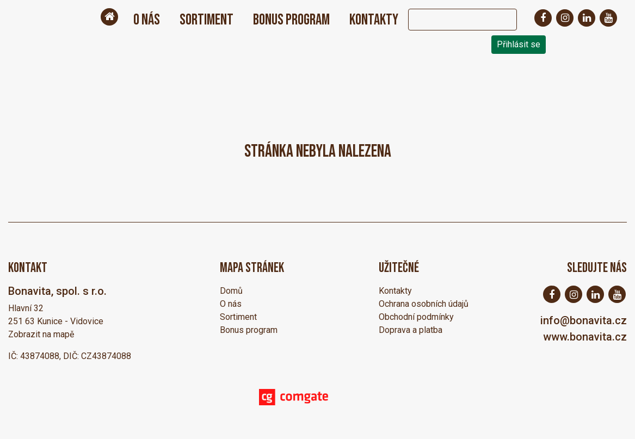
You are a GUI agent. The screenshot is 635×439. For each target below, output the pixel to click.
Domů (231, 291)
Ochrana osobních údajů (423, 304)
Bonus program (291, 20)
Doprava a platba (410, 330)
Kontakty (373, 20)
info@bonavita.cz (583, 320)
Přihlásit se (518, 44)
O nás (146, 20)
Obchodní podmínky (416, 317)
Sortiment (206, 20)
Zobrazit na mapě (41, 334)
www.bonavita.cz (585, 336)
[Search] (452, 19)
